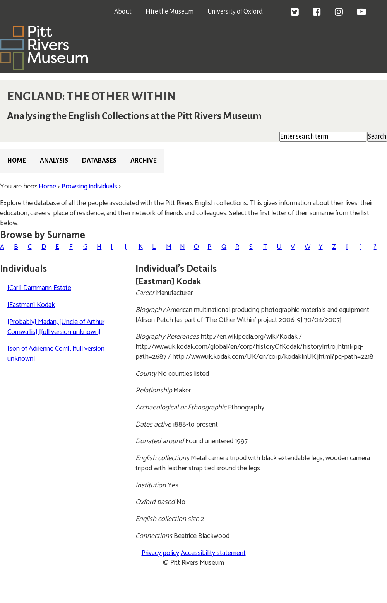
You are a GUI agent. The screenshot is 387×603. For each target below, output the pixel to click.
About (123, 11)
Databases (99, 160)
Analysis (54, 160)
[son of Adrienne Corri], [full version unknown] (55, 354)
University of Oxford (235, 11)
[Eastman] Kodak (31, 305)
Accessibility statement (213, 553)
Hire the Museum (170, 11)
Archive (143, 160)
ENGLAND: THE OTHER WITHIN (91, 96)
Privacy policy (160, 553)
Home (16, 160)
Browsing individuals (89, 186)
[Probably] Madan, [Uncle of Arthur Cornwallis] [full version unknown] (55, 327)
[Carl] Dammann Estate (39, 288)
